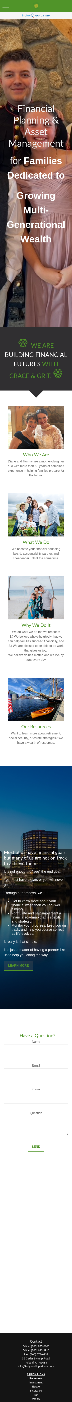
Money (36, 1398)
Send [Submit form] (36, 1146)
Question (36, 1113)
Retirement (35, 1378)
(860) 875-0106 (40, 1346)
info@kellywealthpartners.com (36, 1366)
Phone (35, 1089)
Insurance (36, 1390)
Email (36, 1065)
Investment (35, 1382)
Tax (36, 1394)
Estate (36, 1386)
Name (36, 1041)
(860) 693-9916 (40, 1350)
